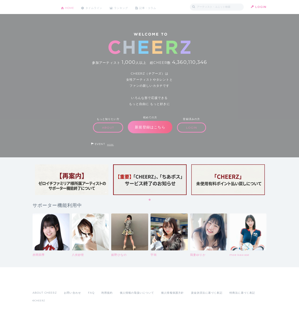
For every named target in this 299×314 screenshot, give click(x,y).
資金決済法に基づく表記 (206, 292)
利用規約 (107, 292)
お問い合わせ (72, 292)
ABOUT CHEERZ (45, 292)
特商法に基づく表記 (242, 292)
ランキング (126, 7)
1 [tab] (150, 200)
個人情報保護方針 (172, 292)
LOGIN (261, 7)
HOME (71, 7)
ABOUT (108, 127)
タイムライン (97, 7)
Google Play (68, 282)
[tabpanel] (71, 179)
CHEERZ (43, 7)
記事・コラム (154, 7)
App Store (43, 282)
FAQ (91, 292)
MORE (110, 145)
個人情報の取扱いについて (137, 292)
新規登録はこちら (150, 127)
